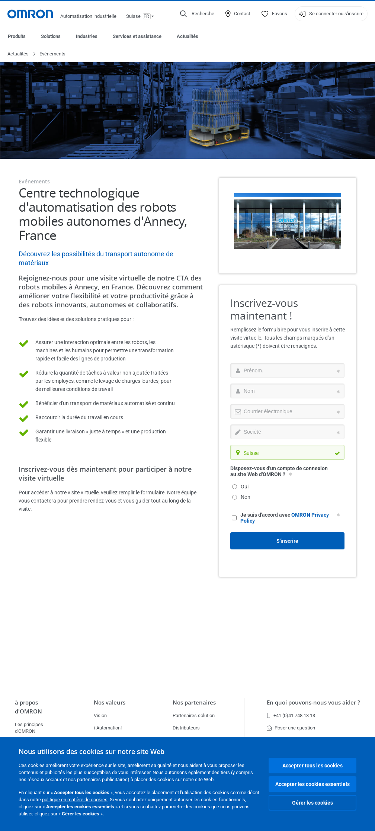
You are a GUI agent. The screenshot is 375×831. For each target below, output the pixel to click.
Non (241, 497)
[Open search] (197, 14)
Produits (17, 36)
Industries (86, 36)
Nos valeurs (109, 702)
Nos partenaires (194, 702)
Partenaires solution (194, 715)
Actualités (187, 36)
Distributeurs (186, 728)
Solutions (51, 36)
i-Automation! (108, 728)
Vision (100, 715)
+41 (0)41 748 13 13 (291, 715)
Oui (240, 487)
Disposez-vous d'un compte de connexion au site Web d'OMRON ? (279, 471)
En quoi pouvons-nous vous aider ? (313, 702)
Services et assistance (137, 36)
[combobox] (287, 452)
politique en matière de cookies (75, 799)
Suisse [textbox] (251, 453)
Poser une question (291, 728)
